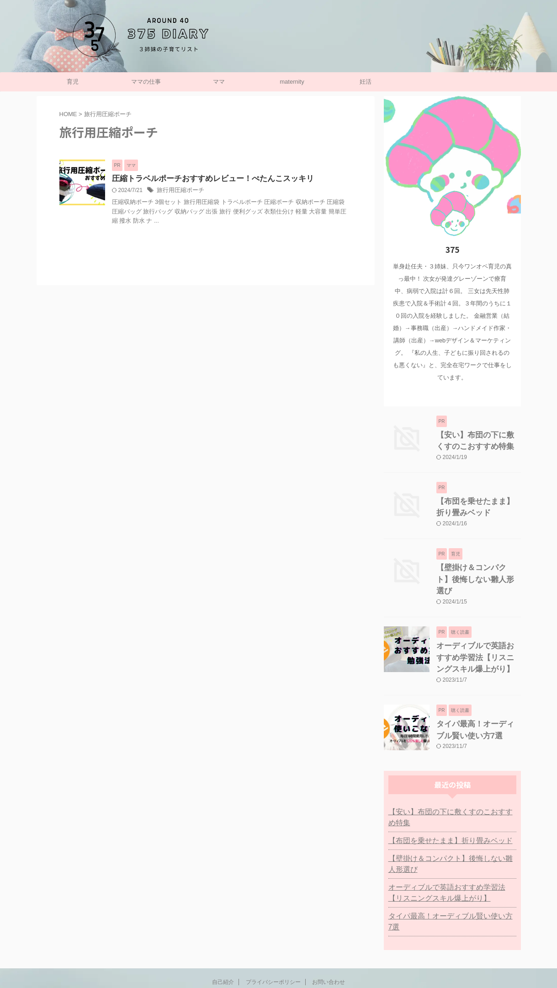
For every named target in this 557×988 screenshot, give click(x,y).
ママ (219, 81)
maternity (292, 81)
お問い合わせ (328, 936)
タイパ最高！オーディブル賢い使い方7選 (447, 881)
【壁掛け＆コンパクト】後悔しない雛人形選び (452, 829)
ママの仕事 (146, 81)
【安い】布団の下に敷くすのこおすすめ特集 (452, 787)
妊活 (365, 81)
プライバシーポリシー (273, 936)
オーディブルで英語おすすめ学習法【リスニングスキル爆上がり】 (478, 638)
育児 (73, 81)
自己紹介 (223, 936)
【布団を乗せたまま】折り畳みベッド (442, 805)
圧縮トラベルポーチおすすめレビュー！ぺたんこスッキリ (207, 179)
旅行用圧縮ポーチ (179, 191)
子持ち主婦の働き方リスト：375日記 (278, 958)
